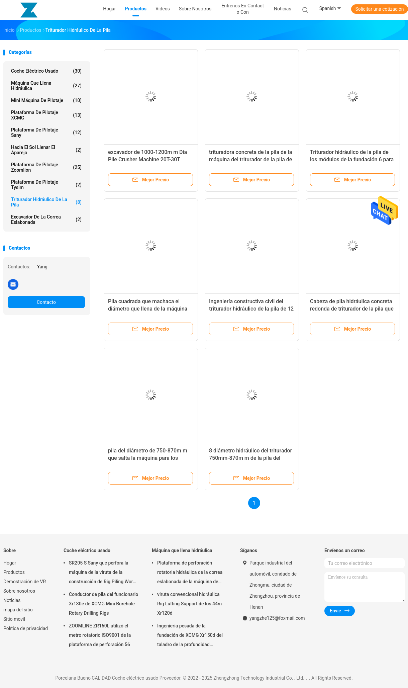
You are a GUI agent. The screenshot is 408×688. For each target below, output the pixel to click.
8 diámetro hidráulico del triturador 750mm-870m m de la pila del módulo (250, 457)
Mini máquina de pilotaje (46, 100)
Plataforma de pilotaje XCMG (46, 115)
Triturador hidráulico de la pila (46, 202)
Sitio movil (14, 619)
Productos (14, 572)
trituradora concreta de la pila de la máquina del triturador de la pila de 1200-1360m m (250, 159)
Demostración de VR (24, 581)
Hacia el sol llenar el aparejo (46, 150)
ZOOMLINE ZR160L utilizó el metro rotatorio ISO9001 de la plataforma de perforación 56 (100, 635)
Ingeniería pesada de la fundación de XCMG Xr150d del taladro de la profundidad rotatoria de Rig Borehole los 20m (190, 636)
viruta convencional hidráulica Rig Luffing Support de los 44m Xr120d (189, 604)
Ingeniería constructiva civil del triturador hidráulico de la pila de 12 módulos (251, 308)
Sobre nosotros (19, 591)
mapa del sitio (18, 609)
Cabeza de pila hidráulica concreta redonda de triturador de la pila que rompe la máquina (352, 308)
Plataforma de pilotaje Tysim (46, 184)
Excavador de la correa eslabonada (46, 219)
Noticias (12, 600)
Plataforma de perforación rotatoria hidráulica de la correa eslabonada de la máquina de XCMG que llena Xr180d (189, 573)
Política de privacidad (25, 628)
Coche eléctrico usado (46, 71)
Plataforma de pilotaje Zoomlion (46, 167)
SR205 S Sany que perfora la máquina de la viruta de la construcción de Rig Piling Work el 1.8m (102, 573)
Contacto (46, 302)
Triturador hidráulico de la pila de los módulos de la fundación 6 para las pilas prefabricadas (352, 159)
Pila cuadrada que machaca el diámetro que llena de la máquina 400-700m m (147, 308)
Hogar (9, 563)
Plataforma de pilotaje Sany (46, 132)
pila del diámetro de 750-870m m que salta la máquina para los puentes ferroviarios (147, 457)
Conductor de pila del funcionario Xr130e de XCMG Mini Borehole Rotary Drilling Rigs (103, 604)
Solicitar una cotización (379, 9)
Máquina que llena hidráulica (46, 85)
